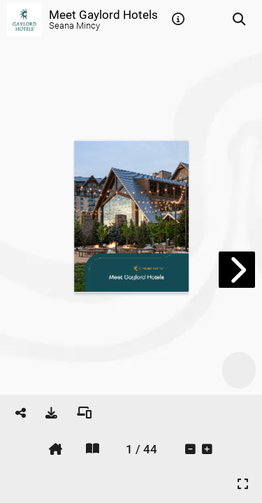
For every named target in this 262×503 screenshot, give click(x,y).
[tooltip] (178, 19)
